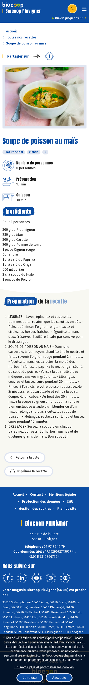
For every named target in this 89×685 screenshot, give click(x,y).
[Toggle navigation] (84, 10)
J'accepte (59, 677)
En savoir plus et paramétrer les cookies (44, 667)
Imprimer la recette (28, 471)
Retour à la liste (24, 457)
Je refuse (30, 677)
